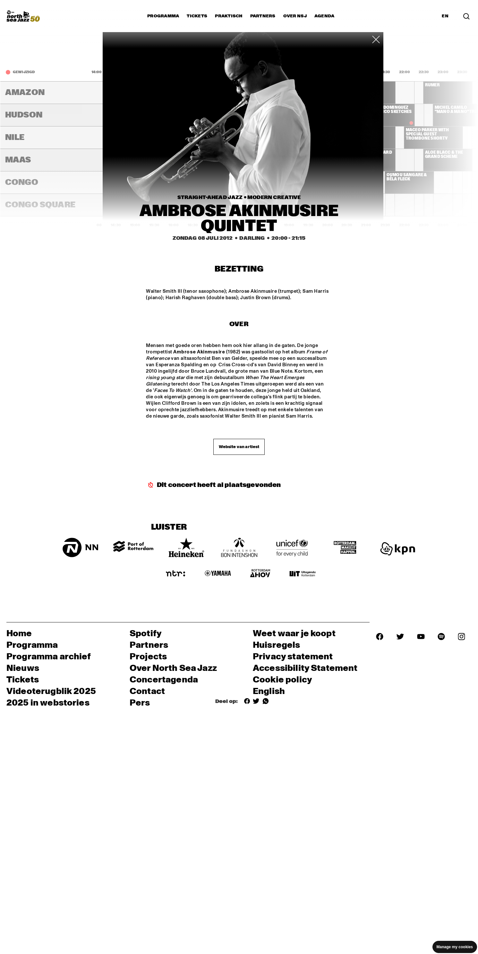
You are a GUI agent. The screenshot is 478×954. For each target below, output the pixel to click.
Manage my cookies (455, 947)
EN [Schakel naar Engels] (445, 16)
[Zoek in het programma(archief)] (466, 16)
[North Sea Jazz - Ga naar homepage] (23, 16)
